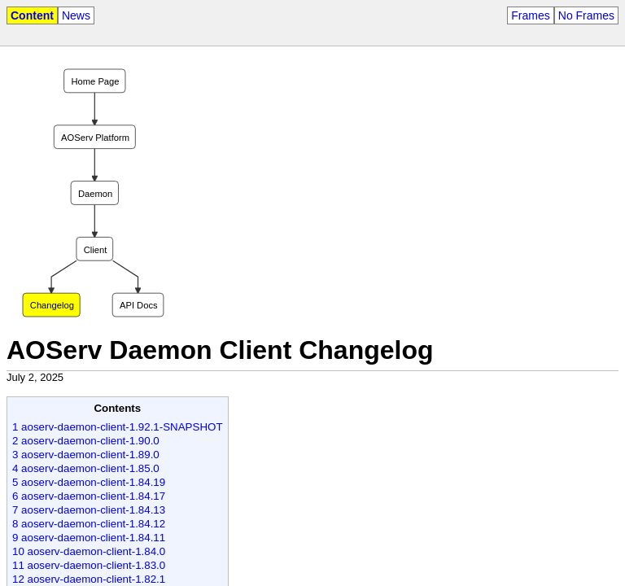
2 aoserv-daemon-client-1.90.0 (86, 441)
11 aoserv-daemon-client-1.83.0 (88, 565)
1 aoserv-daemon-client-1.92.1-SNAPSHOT (117, 427)
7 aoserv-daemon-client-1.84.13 (88, 510)
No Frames (586, 15)
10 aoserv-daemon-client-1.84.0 (88, 551)
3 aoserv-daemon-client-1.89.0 (86, 454)
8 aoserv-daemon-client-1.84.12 (88, 524)
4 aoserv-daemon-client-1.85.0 (86, 468)
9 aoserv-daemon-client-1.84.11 (88, 537)
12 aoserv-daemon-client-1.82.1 (88, 579)
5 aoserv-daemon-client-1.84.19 (88, 482)
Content (32, 15)
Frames (530, 15)
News (76, 15)
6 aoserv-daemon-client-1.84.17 (88, 496)
